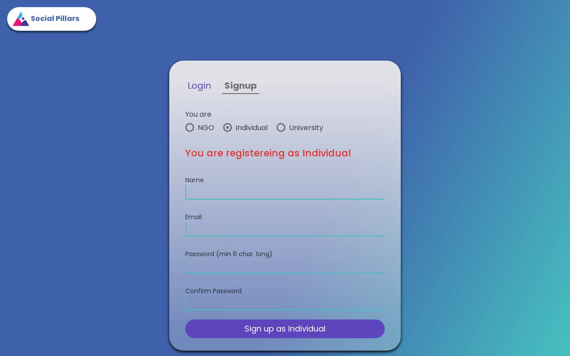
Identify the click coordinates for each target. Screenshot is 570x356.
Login (199, 85)
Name (194, 180)
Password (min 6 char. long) (229, 254)
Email (193, 217)
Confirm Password (213, 291)
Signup (240, 85)
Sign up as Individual (285, 328)
